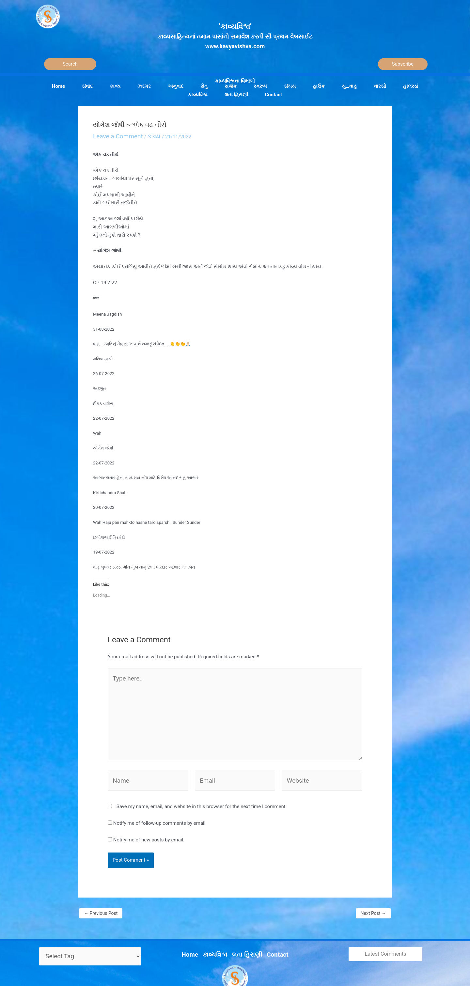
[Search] (70, 64)
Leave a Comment (113, 135)
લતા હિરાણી (245, 926)
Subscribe (403, 64)
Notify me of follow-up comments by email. (160, 798)
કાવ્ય (142, 135)
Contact (270, 926)
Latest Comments (385, 929)
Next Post (373, 888)
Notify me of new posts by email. (148, 815)
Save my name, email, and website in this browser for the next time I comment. (202, 781)
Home (197, 926)
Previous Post (101, 888)
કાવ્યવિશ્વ (218, 926)
